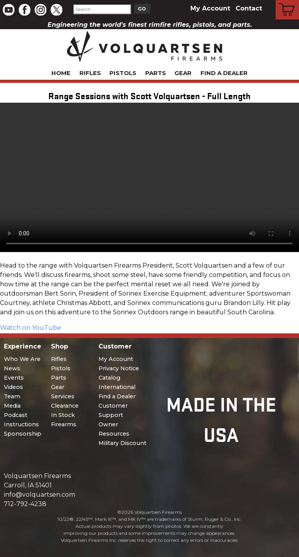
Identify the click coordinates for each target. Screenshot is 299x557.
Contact (249, 8)
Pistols (122, 73)
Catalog (109, 377)
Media (12, 405)
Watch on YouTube (30, 327)
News (12, 368)
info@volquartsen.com (39, 494)
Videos (13, 387)
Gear (183, 73)
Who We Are (22, 359)
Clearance (65, 405)
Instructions (21, 424)
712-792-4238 (25, 504)
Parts (155, 73)
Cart (287, 1)
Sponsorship (22, 433)
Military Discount (122, 443)
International (116, 387)
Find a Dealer (224, 73)
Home (60, 73)
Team (12, 396)
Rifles (90, 73)
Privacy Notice (118, 368)
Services (62, 396)
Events (14, 377)
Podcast (15, 415)
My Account (210, 8)
